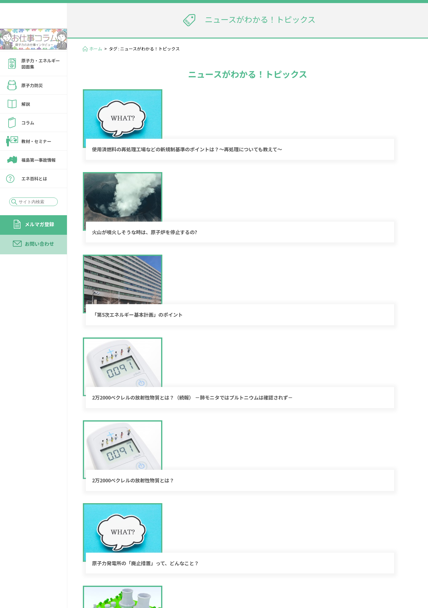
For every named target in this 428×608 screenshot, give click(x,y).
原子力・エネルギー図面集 (40, 80)
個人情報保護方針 (310, 576)
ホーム (95, 49)
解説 (25, 120)
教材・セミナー (36, 158)
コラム (27, 139)
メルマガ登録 (39, 240)
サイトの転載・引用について (372, 576)
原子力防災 (32, 102)
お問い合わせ (39, 260)
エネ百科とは (34, 195)
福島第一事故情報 (38, 176)
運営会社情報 (392, 567)
